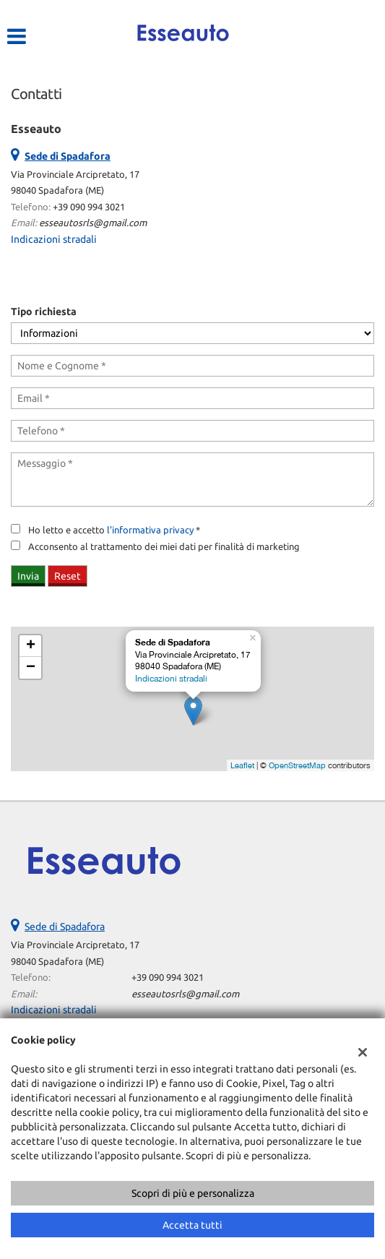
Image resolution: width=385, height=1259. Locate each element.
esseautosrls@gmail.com (93, 223)
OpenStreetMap (297, 765)
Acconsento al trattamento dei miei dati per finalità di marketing (164, 546)
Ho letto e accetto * (114, 530)
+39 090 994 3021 (89, 207)
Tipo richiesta (44, 311)
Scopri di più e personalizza (192, 1193)
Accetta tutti (192, 1225)
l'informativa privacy (150, 530)
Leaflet (242, 765)
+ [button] (30, 646)
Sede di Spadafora (65, 926)
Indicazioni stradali (54, 239)
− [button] (30, 668)
